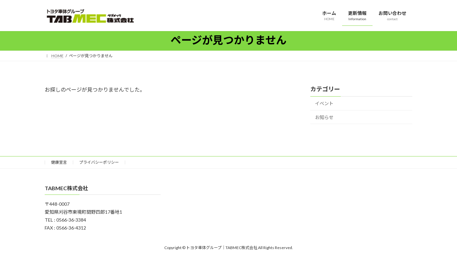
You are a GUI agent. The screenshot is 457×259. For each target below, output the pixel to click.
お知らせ (324, 117)
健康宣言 (59, 162)
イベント (324, 103)
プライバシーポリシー (99, 162)
